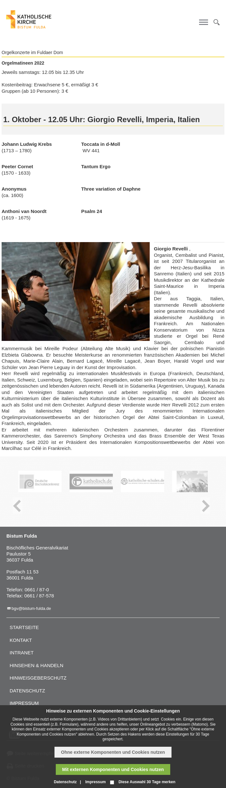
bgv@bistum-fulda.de (31, 608)
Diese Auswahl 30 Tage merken (147, 782)
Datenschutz (27, 690)
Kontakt (21, 640)
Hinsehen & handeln (36, 665)
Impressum (24, 703)
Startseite (24, 627)
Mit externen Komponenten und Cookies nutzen (113, 769)
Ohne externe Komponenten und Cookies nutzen (113, 752)
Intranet (22, 652)
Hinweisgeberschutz (38, 678)
